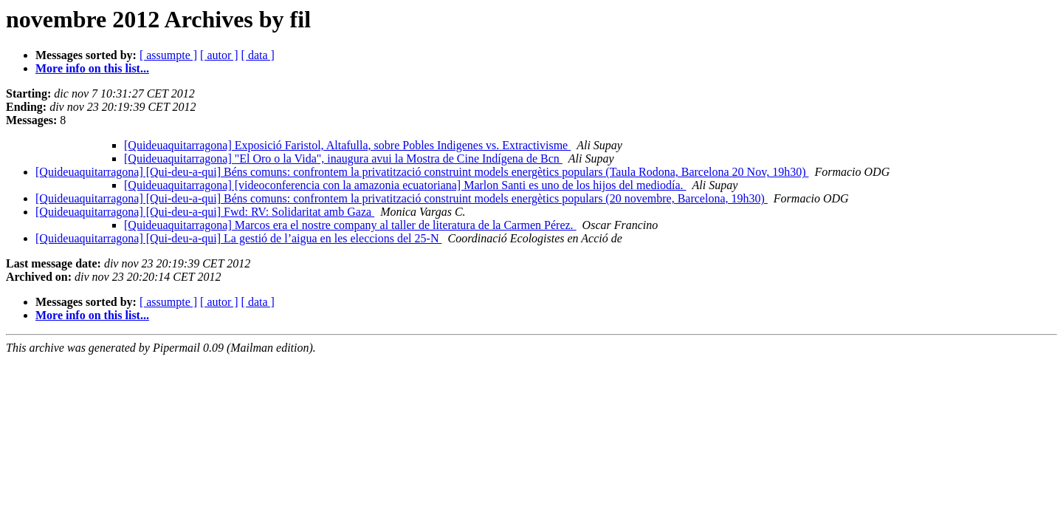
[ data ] (258, 55)
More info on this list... (92, 68)
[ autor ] (219, 55)
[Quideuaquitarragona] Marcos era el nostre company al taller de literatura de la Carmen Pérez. (350, 225)
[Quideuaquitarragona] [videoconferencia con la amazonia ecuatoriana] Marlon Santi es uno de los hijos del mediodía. (405, 185)
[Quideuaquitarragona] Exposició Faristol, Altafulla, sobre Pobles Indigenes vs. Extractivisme (347, 145)
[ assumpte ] (168, 55)
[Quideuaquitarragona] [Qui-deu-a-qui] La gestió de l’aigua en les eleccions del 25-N (238, 238)
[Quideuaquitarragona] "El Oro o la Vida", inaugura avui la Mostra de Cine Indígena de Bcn (343, 158)
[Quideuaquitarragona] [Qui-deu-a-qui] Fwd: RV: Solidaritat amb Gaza (204, 211)
